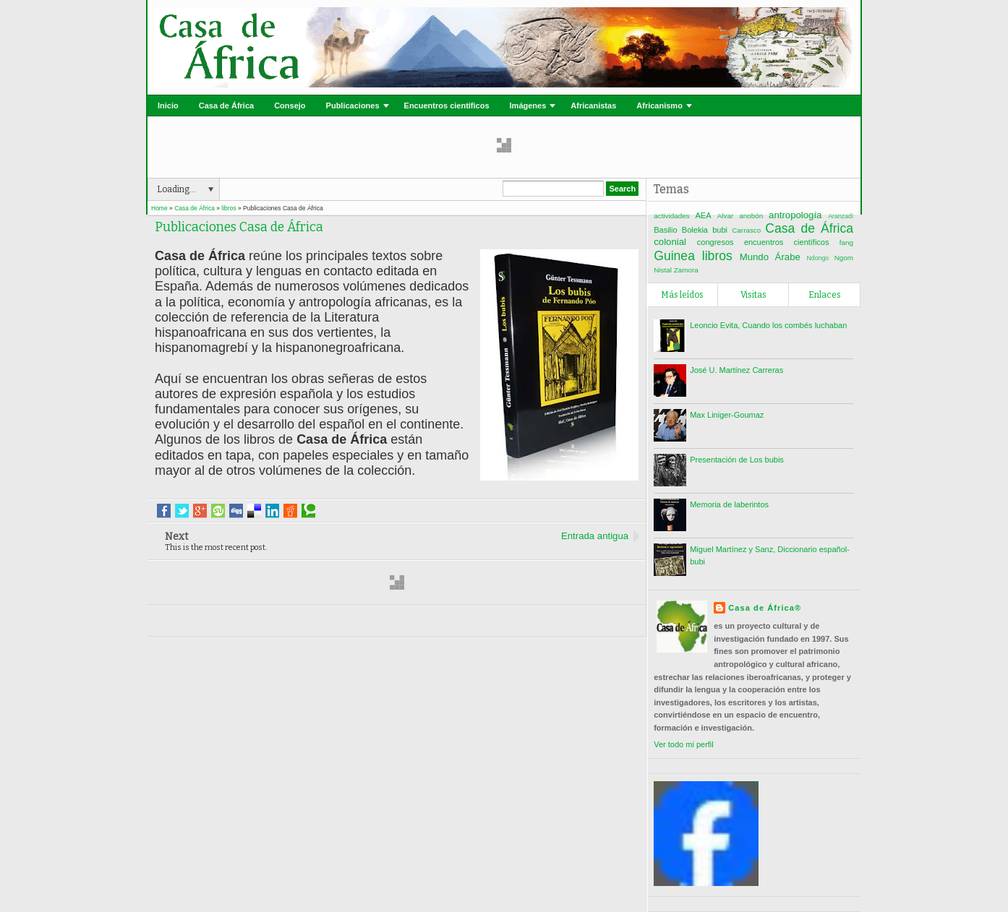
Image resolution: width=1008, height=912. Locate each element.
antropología (795, 215)
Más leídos (682, 295)
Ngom (843, 258)
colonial (670, 241)
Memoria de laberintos (729, 504)
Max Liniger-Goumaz (727, 414)
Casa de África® (764, 607)
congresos (715, 242)
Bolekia (695, 229)
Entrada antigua (594, 535)
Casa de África (226, 105)
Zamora (686, 270)
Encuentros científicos (447, 105)
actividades (671, 216)
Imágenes (528, 105)
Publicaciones (353, 105)
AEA (704, 215)
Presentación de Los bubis (737, 459)
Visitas (753, 295)
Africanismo (659, 105)
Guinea (674, 256)
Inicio (168, 105)
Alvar (725, 216)
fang (846, 242)
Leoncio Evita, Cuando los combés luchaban (768, 325)
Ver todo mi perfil (684, 744)
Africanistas (593, 105)
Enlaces (824, 295)
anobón (751, 216)
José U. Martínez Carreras (736, 370)
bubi (719, 229)
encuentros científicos (786, 242)
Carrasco (746, 230)
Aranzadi (840, 216)
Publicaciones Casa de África (239, 227)
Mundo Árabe (770, 256)
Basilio (665, 229)
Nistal (663, 270)
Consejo (289, 105)
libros (717, 256)
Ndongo (817, 258)
